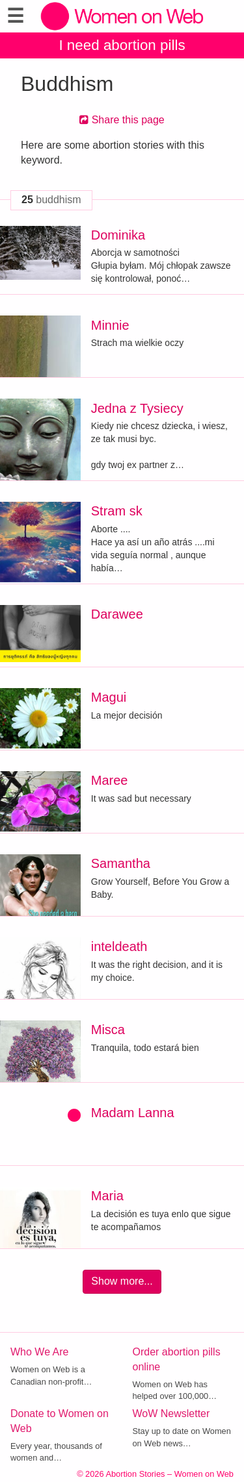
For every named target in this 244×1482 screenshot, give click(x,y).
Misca (108, 1029)
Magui (108, 697)
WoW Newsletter (171, 1413)
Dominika (118, 235)
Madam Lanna (132, 1112)
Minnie (110, 325)
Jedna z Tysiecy (137, 408)
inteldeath (119, 946)
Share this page (122, 119)
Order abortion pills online (177, 1359)
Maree (109, 780)
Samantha (120, 863)
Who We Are (39, 1351)
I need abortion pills (122, 45)
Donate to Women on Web (59, 1421)
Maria (107, 1196)
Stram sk (116, 511)
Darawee (117, 614)
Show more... (121, 1281)
